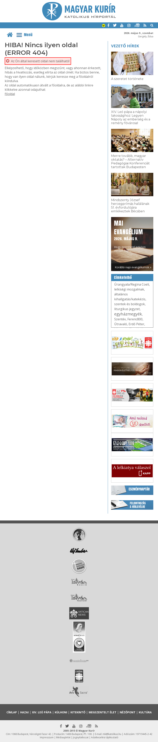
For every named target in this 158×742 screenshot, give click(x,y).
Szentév (120, 319)
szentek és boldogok (129, 304)
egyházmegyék (128, 314)
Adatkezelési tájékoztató (104, 737)
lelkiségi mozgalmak (129, 289)
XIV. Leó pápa (41, 712)
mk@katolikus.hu (112, 734)
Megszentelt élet (102, 712)
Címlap (11, 712)
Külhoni (61, 712)
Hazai (24, 712)
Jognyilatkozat (81, 737)
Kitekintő (77, 712)
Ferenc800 (134, 319)
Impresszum (47, 737)
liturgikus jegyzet (127, 309)
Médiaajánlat (63, 737)
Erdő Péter (136, 324)
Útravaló (120, 324)
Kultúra (145, 712)
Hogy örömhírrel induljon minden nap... (130, 236)
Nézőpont (127, 712)
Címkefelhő (123, 277)
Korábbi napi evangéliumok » (133, 267)
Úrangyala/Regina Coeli (131, 284)
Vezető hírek (125, 46)
